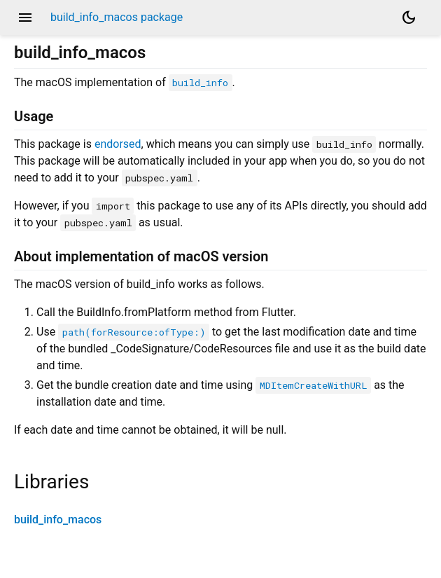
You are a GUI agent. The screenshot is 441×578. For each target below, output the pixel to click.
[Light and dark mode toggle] (409, 17)
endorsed (117, 144)
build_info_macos (58, 519)
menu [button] (25, 17)
